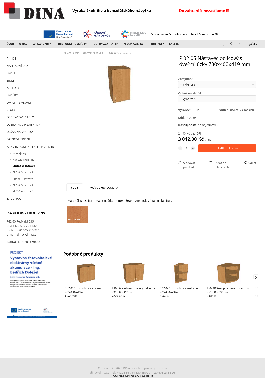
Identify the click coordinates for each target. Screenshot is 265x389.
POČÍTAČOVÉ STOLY (20, 117)
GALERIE (174, 44)
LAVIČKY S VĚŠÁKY (19, 102)
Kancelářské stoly (23, 159)
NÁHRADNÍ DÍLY (18, 66)
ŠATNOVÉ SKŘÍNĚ (19, 139)
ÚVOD (10, 44)
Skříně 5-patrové (23, 185)
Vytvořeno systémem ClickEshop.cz (132, 375)
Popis (75, 188)
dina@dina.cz (26, 234)
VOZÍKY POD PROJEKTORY (24, 124)
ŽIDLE (10, 80)
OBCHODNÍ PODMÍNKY (72, 44)
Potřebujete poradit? (103, 188)
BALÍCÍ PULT (15, 199)
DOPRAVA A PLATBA (106, 44)
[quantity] (186, 148)
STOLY (11, 110)
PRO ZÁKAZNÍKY (133, 44)
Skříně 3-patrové (23, 172)
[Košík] (253, 44)
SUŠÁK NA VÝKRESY (20, 132)
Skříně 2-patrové (24, 166)
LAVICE (11, 73)
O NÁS (23, 44)
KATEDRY (13, 88)
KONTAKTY (157, 44)
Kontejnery (19, 153)
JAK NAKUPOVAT (42, 44)
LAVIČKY (12, 95)
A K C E (11, 58)
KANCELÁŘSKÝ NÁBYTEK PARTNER (30, 146)
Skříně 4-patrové (23, 179)
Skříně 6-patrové (23, 191)
